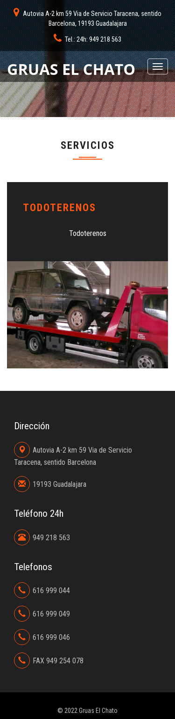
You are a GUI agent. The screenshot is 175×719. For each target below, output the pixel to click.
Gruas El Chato (71, 69)
